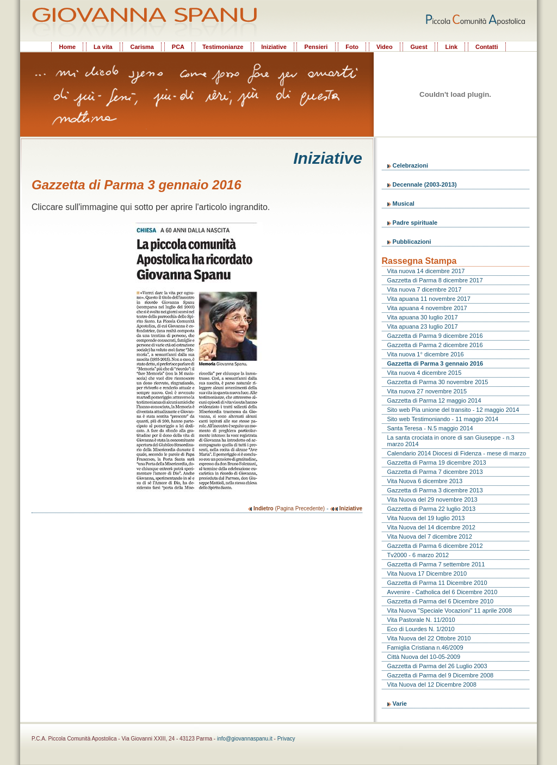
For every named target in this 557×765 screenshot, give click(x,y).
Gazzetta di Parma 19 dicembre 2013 (436, 462)
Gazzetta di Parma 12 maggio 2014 (434, 400)
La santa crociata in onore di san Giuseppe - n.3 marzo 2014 (451, 440)
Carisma (142, 47)
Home (67, 47)
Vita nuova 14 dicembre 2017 (426, 271)
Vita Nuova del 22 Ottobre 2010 (429, 638)
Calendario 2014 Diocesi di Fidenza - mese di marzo (457, 453)
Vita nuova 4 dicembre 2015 (424, 372)
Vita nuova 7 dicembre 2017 (424, 289)
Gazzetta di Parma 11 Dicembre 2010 (437, 582)
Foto (351, 47)
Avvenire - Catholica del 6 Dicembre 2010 (442, 592)
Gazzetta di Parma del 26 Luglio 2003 (437, 666)
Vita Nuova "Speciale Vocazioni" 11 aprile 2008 (449, 610)
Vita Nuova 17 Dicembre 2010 (427, 573)
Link (451, 47)
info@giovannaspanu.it (245, 739)
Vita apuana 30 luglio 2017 (422, 317)
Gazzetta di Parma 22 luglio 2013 (431, 508)
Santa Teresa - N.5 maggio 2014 (430, 428)
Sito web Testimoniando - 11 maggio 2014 (443, 419)
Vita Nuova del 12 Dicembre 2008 (431, 684)
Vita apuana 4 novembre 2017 (427, 308)
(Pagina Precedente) (286, 508)
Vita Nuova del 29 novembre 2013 (432, 499)
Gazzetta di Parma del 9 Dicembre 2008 (440, 675)
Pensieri (316, 47)
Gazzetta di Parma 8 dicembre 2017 (435, 280)
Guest (418, 47)
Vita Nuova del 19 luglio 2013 (426, 518)
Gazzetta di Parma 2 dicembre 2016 (435, 345)
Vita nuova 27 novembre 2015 (427, 391)
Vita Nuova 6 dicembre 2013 (425, 481)
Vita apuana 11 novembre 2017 (429, 298)
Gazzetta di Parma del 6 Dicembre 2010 (440, 601)
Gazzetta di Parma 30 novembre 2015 (437, 382)
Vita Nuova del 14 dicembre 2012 (431, 527)
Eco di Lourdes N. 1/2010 (421, 629)
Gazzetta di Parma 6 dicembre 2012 (435, 545)
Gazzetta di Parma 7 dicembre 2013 (435, 471)
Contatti (486, 47)
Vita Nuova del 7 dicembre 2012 (429, 536)
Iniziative (273, 47)
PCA (178, 47)
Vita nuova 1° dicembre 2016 (425, 354)
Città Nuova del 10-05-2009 (424, 656)
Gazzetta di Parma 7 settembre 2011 (436, 564)
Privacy (286, 739)
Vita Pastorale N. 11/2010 (421, 619)
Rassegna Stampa (419, 261)
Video (384, 47)
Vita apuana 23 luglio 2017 (422, 326)
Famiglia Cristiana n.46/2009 (425, 647)
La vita (103, 47)
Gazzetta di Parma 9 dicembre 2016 (435, 335)
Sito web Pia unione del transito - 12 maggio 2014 (453, 409)
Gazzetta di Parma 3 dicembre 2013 (435, 490)
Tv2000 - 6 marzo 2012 (418, 555)
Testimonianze (223, 47)
